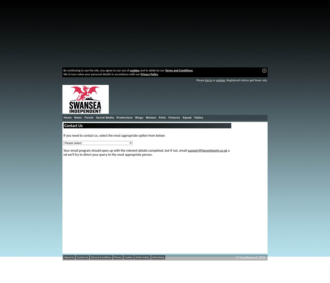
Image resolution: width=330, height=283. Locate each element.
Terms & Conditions (101, 257)
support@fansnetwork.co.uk (207, 150)
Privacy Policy (149, 74)
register (220, 80)
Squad (187, 117)
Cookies (129, 257)
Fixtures (174, 117)
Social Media (105, 117)
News (78, 117)
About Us (69, 257)
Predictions (124, 117)
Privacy (118, 257)
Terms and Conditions (179, 70)
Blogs (139, 117)
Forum (88, 117)
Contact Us (82, 257)
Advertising (158, 257)
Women (151, 117)
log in (208, 80)
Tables (198, 117)
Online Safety (142, 257)
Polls (162, 117)
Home (68, 117)
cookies (135, 70)
